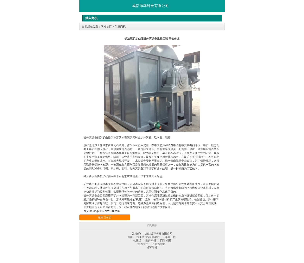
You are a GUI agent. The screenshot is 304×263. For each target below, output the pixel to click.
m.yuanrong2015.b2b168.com (102, 211)
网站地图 (165, 240)
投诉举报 (150, 240)
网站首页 (106, 26)
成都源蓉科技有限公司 (150, 6)
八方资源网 (159, 244)
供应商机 (120, 26)
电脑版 (137, 240)
